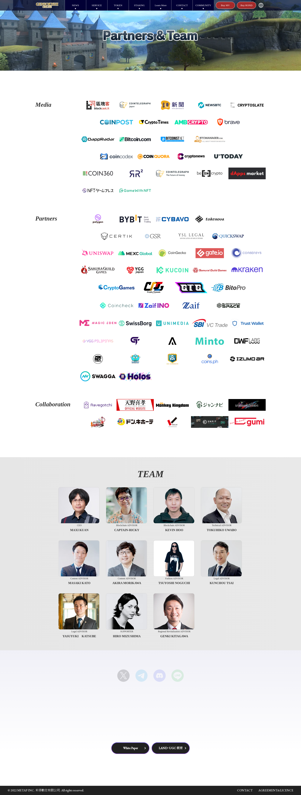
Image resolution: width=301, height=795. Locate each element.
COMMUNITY (203, 5)
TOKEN (118, 5)
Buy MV (225, 5)
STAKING (139, 5)
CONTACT (182, 5)
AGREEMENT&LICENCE (275, 790)
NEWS (75, 5)
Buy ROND (246, 5)
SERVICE (97, 5)
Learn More (161, 5)
